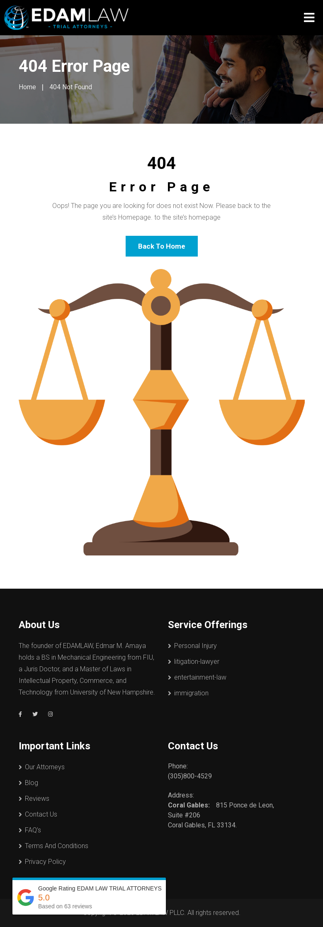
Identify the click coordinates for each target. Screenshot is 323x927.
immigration (191, 693)
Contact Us (41, 814)
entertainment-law (200, 677)
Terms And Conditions (56, 846)
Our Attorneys (45, 767)
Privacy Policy (45, 862)
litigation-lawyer (196, 661)
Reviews (37, 798)
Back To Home (161, 246)
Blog (31, 783)
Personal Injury (195, 646)
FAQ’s (33, 830)
